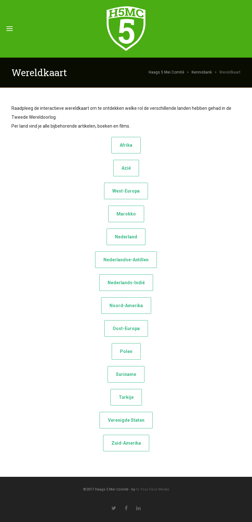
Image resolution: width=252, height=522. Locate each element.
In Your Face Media (152, 489)
